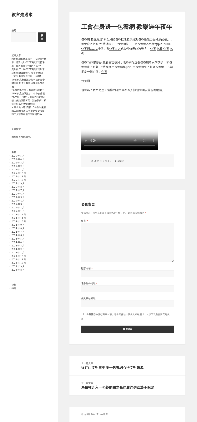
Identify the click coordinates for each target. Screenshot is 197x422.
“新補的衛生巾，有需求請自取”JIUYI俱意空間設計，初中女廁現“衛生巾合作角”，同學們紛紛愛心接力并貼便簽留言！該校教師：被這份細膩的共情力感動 (29, 96)
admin (121, 160)
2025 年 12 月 (19, 173)
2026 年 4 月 (18, 159)
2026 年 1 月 (18, 169)
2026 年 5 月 (18, 155)
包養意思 (96, 39)
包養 (118, 39)
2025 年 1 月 (18, 211)
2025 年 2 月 (18, 207)
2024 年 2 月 (18, 249)
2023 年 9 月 (18, 266)
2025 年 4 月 (18, 200)
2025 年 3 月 (18, 204)
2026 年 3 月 (18, 162)
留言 (84, 220)
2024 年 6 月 (18, 235)
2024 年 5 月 (18, 238)
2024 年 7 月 (18, 231)
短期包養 (138, 39)
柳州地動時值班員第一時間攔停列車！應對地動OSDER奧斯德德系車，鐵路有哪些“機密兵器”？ (29, 62)
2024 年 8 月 (18, 228)
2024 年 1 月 (18, 252)
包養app (154, 44)
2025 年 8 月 (18, 186)
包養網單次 (147, 62)
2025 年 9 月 (18, 183)
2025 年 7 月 (18, 190)
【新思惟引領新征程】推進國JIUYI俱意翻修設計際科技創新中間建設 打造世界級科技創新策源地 (28, 81)
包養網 (85, 39)
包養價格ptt (121, 67)
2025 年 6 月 (18, 193)
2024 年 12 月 (19, 214)
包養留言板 (110, 62)
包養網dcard (89, 48)
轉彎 (14, 288)
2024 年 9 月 (18, 224)
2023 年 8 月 (18, 269)
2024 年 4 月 (18, 242)
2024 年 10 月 (19, 221)
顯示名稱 (87, 268)
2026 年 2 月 (18, 166)
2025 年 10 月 (19, 180)
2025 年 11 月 (19, 176)
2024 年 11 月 (19, 218)
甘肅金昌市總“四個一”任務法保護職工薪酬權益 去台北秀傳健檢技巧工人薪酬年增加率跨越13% (29, 111)
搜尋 (14, 30)
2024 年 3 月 (18, 245)
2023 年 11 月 (19, 259)
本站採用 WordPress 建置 (94, 414)
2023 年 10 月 (19, 262)
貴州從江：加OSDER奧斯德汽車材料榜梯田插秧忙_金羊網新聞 (28, 71)
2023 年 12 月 (19, 256)
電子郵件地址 (89, 283)
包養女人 (115, 48)
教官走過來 (22, 14)
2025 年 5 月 (18, 197)
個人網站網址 (88, 298)
